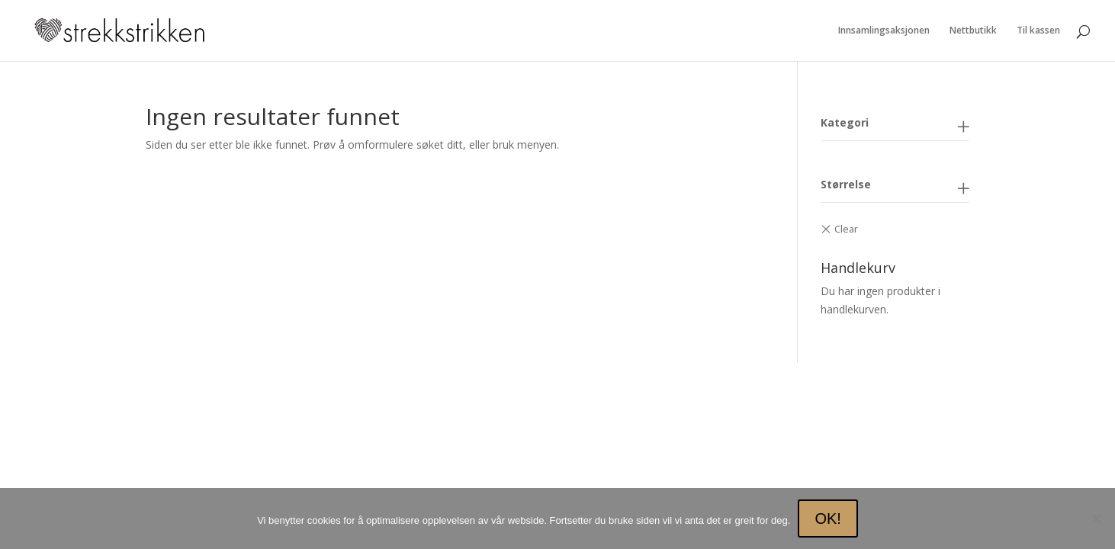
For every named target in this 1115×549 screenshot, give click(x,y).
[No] (1096, 518)
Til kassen (1038, 31)
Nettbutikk (973, 31)
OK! (827, 518)
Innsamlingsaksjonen (884, 31)
